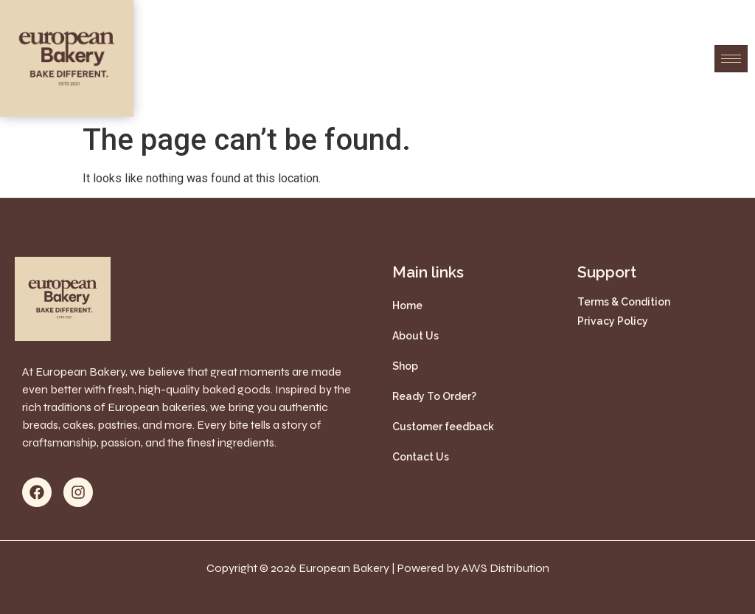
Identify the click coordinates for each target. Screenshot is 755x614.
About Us (415, 336)
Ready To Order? (434, 396)
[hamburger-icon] (731, 58)
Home (407, 305)
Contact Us (420, 457)
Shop (405, 366)
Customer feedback (443, 426)
